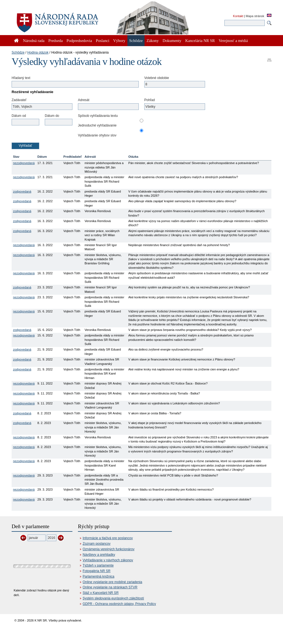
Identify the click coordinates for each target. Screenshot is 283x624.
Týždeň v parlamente (98, 565)
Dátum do (52, 116)
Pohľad (149, 100)
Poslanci (102, 40)
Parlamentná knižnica (98, 576)
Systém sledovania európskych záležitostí (113, 598)
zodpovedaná (22, 191)
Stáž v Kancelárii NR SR (101, 593)
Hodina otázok (38, 52)
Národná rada (33, 40)
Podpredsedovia (79, 40)
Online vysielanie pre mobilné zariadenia (112, 582)
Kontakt (238, 16)
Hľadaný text (21, 78)
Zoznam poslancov (97, 544)
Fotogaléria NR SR (97, 571)
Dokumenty (172, 40)
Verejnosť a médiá (233, 40)
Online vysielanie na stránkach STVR (110, 587)
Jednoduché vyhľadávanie (97, 125)
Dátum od (19, 116)
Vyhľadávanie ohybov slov (97, 135)
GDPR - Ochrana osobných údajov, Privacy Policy (119, 604)
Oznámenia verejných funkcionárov (108, 549)
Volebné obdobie (156, 78)
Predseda (55, 40)
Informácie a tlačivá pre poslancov (108, 538)
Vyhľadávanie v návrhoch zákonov (108, 560)
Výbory (119, 40)
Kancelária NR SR (200, 40)
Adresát (83, 100)
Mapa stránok (255, 16)
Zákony (152, 40)
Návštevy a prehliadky (99, 555)
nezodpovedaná (24, 163)
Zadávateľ (19, 100)
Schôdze (18, 52)
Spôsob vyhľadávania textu (98, 116)
